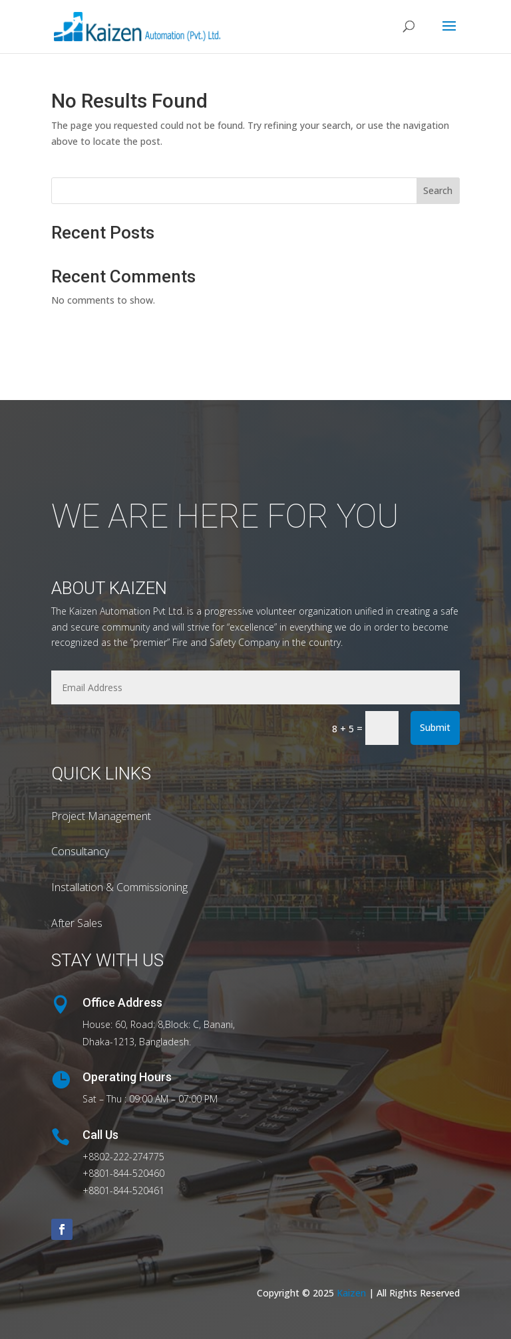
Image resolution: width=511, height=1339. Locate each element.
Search (437, 190)
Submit (435, 727)
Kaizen (353, 1293)
